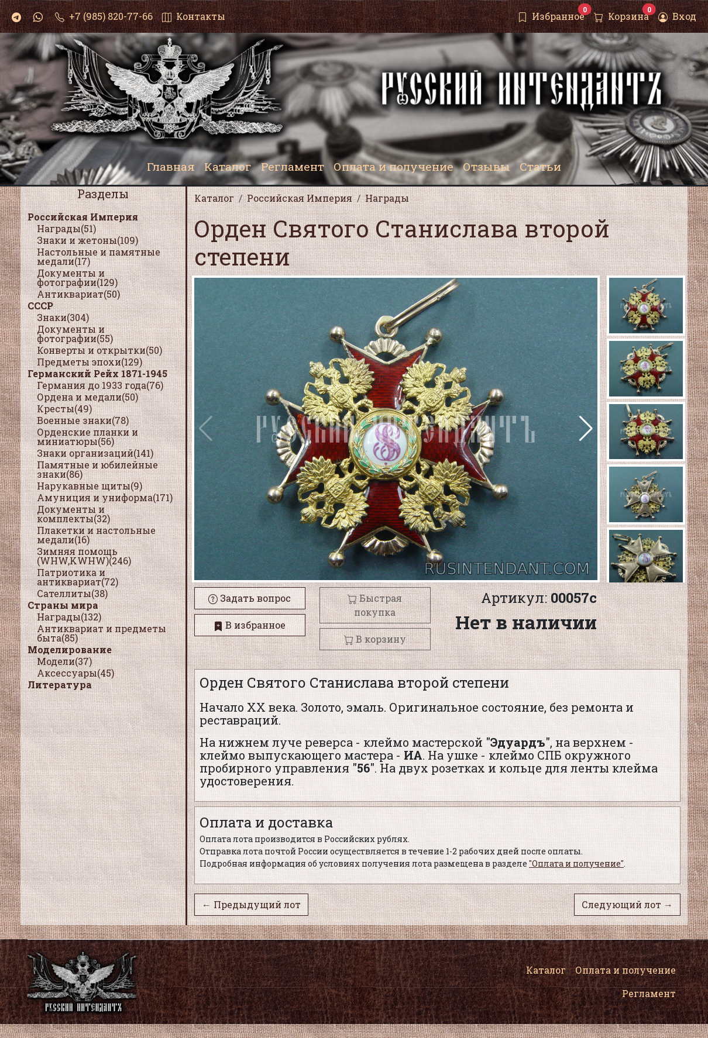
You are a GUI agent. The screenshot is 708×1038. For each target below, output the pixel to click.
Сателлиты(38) (72, 593)
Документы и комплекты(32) (73, 514)
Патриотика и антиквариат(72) (77, 577)
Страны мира (63, 605)
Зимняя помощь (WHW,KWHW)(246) (84, 556)
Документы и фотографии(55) (75, 333)
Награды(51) (66, 228)
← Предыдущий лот (251, 904)
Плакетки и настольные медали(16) (96, 535)
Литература (60, 684)
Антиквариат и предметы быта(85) (101, 633)
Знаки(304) (63, 317)
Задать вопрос (249, 598)
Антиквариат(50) (78, 294)
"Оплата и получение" (576, 863)
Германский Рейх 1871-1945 (97, 373)
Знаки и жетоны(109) (87, 240)
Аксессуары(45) (75, 673)
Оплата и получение (625, 970)
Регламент (649, 993)
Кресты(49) (64, 408)
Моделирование (70, 649)
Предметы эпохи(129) (89, 362)
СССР (40, 305)
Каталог (546, 970)
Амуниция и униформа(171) (105, 497)
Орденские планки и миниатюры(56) (87, 436)
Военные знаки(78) (83, 420)
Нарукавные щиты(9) (89, 486)
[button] (586, 429)
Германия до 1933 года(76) (100, 385)
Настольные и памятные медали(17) (98, 256)
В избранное (250, 625)
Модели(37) (64, 661)
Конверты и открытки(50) (99, 350)
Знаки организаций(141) (95, 453)
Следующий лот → (627, 904)
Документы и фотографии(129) (77, 277)
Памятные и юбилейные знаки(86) (97, 469)
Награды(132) (69, 617)
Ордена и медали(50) (87, 397)
